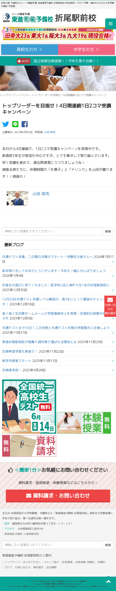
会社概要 (51, 567)
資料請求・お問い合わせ (58, 495)
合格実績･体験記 (85, 562)
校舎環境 (67, 562)
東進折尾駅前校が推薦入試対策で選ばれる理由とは (39, 342)
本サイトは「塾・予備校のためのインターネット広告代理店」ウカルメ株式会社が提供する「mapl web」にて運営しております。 (58, 586)
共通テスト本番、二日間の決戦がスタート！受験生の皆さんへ (47, 256)
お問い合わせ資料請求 (110, 306)
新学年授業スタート (16, 360)
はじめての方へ (32, 562)
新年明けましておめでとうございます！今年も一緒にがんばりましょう (54, 271)
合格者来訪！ (12, 370)
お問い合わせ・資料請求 (29, 567)
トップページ (8, 95)
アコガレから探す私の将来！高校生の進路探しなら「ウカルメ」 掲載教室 (58, 581)
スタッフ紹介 (51, 562)
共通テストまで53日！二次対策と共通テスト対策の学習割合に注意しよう (56, 328)
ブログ (8, 567)
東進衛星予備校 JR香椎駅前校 (21, 534)
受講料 (101, 562)
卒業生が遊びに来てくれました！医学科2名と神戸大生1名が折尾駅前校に (56, 285)
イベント (24, 95)
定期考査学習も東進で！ (20, 351)
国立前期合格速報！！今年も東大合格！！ (58, 61)
